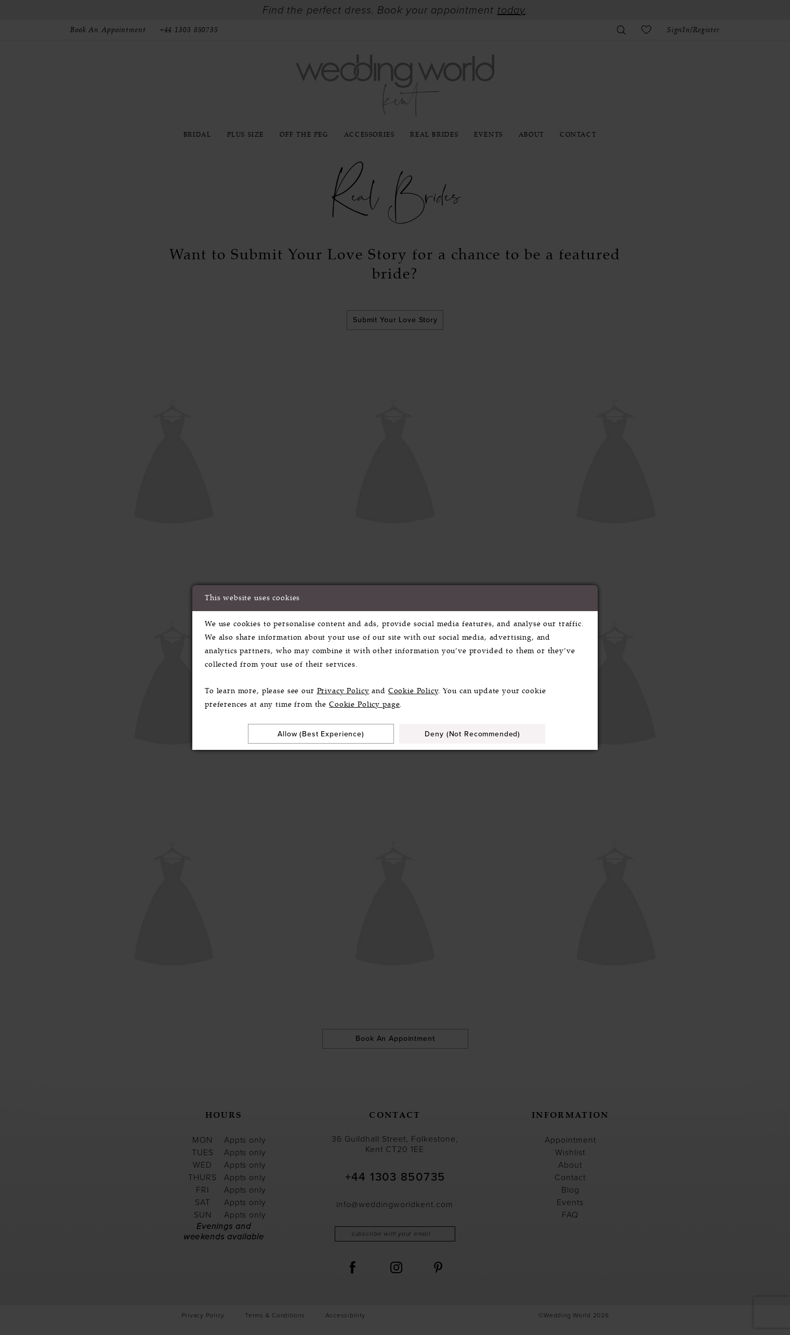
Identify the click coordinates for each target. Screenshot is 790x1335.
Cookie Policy (413, 691)
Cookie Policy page (364, 704)
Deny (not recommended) (472, 734)
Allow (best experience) (321, 734)
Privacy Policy (343, 691)
